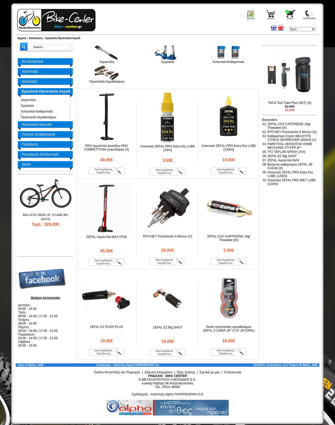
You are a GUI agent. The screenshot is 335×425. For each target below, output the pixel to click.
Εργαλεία (26, 106)
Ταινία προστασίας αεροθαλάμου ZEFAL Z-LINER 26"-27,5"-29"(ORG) (228, 328)
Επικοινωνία (232, 372)
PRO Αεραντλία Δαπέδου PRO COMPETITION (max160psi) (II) (106, 147)
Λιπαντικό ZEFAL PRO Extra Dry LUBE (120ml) (229, 147)
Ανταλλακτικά (32, 61)
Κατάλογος (36, 38)
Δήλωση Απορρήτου (158, 372)
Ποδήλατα (30, 144)
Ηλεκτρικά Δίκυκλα (37, 124)
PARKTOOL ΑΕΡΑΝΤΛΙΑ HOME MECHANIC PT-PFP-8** (289, 146)
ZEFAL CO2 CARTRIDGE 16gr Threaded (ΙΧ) (228, 238)
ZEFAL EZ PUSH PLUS (106, 327)
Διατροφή (29, 81)
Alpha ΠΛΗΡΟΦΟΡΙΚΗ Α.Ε (142, 365)
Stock (26, 164)
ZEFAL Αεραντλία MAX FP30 (106, 237)
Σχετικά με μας (210, 372)
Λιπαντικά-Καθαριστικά (36, 111)
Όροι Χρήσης (186, 372)
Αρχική (21, 38)
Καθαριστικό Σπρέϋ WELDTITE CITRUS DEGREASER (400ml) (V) (291, 138)
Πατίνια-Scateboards (38, 134)
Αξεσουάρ (30, 71)
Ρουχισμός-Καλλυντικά (40, 154)
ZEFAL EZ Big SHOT (167, 327)
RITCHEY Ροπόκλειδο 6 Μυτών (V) (167, 236)
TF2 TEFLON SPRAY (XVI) (286, 152)
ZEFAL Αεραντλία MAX (283, 160)
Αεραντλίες (27, 100)
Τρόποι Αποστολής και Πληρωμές (117, 372)
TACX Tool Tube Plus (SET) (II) (289, 103)
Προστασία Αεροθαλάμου (37, 117)
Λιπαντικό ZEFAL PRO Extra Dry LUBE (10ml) (167, 148)
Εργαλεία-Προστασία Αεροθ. (63, 38)
